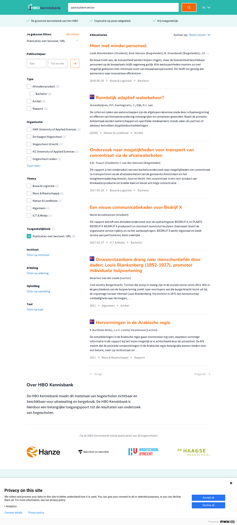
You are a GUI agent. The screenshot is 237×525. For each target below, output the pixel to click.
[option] (118, 452)
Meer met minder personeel (118, 46)
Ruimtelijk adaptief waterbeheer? (130, 98)
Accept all (208, 497)
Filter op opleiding (38, 291)
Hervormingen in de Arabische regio (133, 322)
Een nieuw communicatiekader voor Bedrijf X (136, 207)
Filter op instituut (38, 254)
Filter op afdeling (38, 273)
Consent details (13, 512)
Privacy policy (36, 512)
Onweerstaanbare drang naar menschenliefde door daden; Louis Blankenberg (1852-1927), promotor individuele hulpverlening (145, 265)
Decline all (208, 505)
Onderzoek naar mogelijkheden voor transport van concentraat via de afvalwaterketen (142, 152)
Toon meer (34, 165)
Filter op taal (35, 309)
